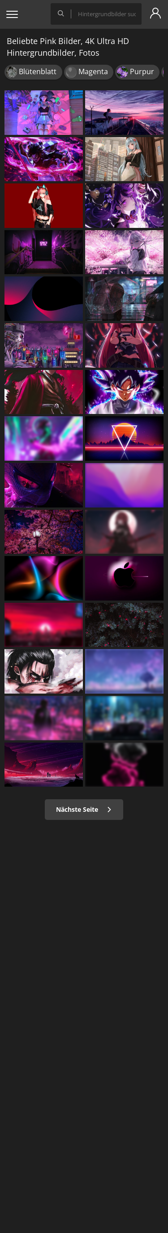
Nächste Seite (84, 809)
